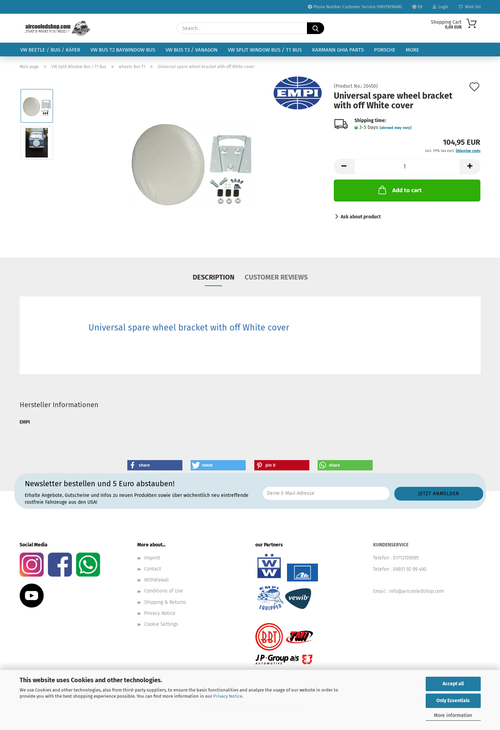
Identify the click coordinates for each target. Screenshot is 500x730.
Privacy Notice (227, 696)
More (412, 50)
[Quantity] (407, 166)
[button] (344, 166)
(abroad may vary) (396, 128)
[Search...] (315, 28)
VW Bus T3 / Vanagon (191, 50)
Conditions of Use (163, 591)
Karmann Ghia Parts (338, 50)
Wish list (470, 6)
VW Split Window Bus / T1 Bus (265, 50)
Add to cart (399, 189)
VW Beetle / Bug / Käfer (50, 50)
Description (213, 277)
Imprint (152, 558)
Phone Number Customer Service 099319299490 (355, 6)
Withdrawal (156, 580)
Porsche (384, 50)
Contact (152, 569)
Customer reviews (276, 277)
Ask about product (361, 217)
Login (440, 6)
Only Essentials (453, 701)
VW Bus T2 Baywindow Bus (123, 50)
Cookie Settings (161, 624)
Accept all (453, 684)
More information (453, 715)
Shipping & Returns (165, 602)
